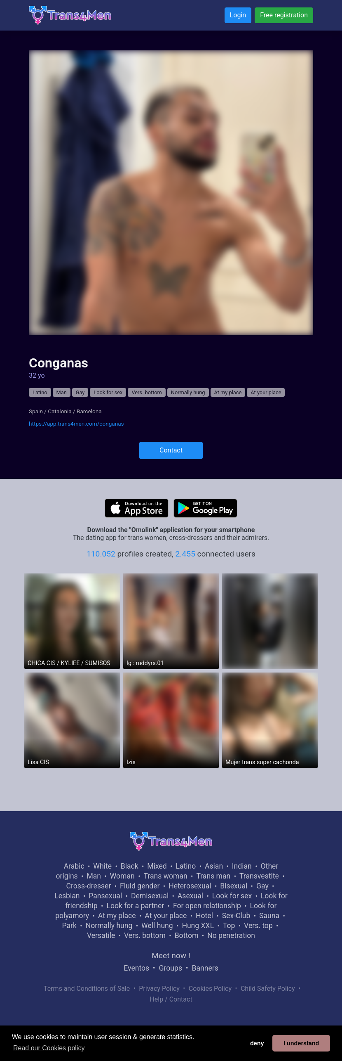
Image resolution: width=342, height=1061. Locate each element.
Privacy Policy (159, 988)
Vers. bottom (146, 392)
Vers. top (258, 925)
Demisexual (150, 896)
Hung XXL (198, 925)
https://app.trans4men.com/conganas (76, 423)
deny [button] (257, 1043)
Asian (214, 866)
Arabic (74, 866)
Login (238, 15)
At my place (228, 392)
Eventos (136, 968)
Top (229, 925)
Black (129, 866)
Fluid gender (139, 886)
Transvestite (259, 876)
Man (61, 392)
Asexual (190, 896)
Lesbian (67, 896)
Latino (40, 392)
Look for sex (108, 392)
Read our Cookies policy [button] (48, 1048)
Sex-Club (236, 916)
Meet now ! (171, 955)
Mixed (156, 866)
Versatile (101, 935)
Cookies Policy (210, 988)
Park (69, 925)
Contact (171, 450)
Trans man (213, 876)
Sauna (269, 916)
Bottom (187, 935)
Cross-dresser (88, 886)
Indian (242, 866)
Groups (170, 968)
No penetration (231, 935)
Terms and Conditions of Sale (87, 988)
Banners (205, 968)
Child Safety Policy (268, 988)
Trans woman (165, 876)
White (102, 866)
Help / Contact (171, 999)
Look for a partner (135, 906)
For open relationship (207, 906)
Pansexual (105, 896)
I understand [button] (301, 1043)
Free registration (284, 15)
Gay (80, 392)
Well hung (157, 925)
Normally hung (188, 392)
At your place (266, 392)
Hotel (204, 916)
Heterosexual (190, 886)
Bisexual (233, 886)
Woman (122, 876)
